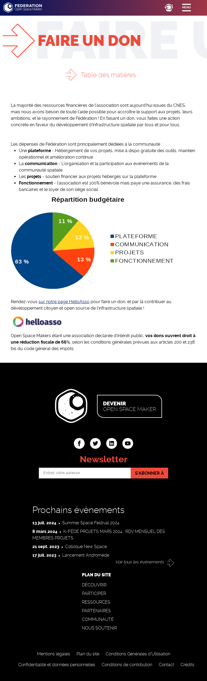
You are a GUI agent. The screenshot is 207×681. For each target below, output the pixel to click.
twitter (95, 443)
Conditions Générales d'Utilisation (138, 653)
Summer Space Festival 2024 (90, 522)
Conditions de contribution (127, 664)
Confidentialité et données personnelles (56, 664)
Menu (186, 7)
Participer (94, 593)
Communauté (98, 619)
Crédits (187, 664)
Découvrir (94, 584)
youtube (127, 443)
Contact (166, 664)
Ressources (96, 602)
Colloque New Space (86, 546)
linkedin (111, 443)
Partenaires (96, 610)
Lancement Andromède (85, 555)
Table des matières (108, 75)
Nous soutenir (99, 628)
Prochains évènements (78, 510)
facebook (79, 443)
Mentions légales (53, 653)
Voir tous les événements (139, 561)
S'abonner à (149, 473)
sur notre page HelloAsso (64, 301)
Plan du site (88, 653)
